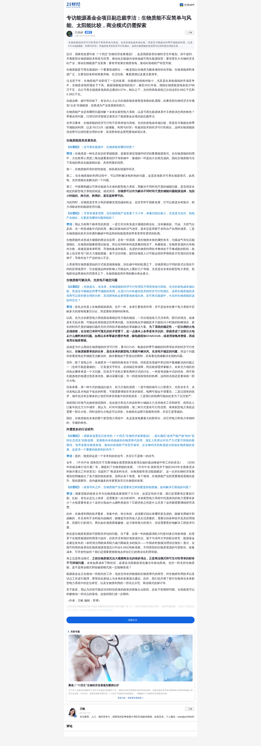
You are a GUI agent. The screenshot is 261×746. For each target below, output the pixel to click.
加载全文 (130, 620)
